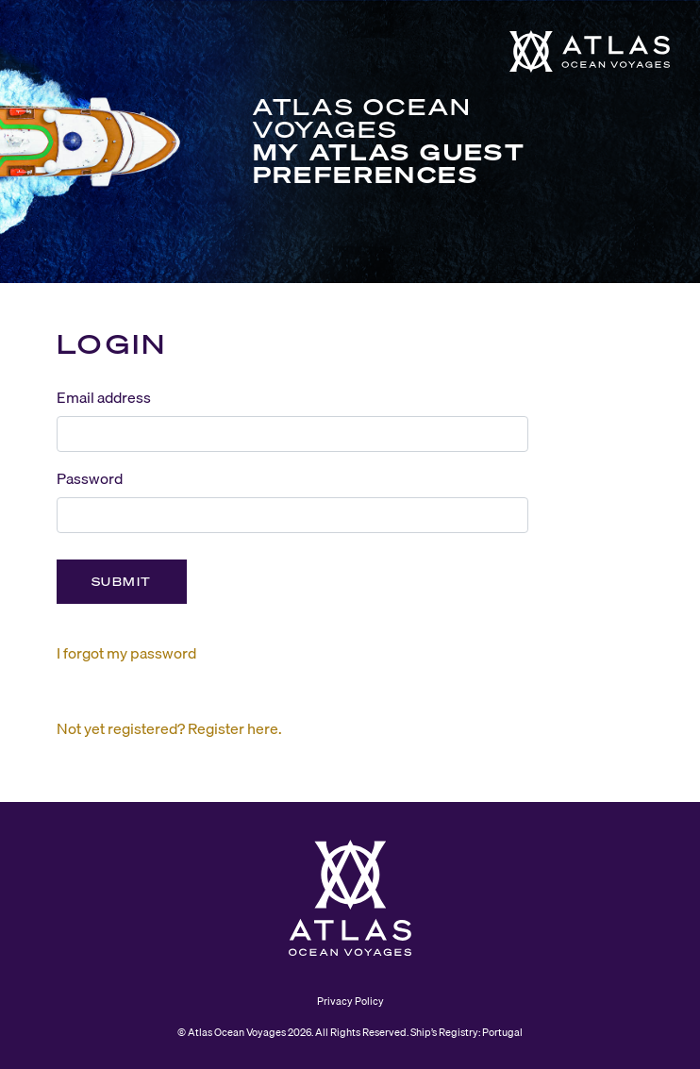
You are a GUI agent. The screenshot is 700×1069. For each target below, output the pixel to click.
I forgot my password (126, 653)
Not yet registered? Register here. (169, 728)
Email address (104, 397)
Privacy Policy (350, 1001)
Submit (122, 582)
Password (90, 478)
